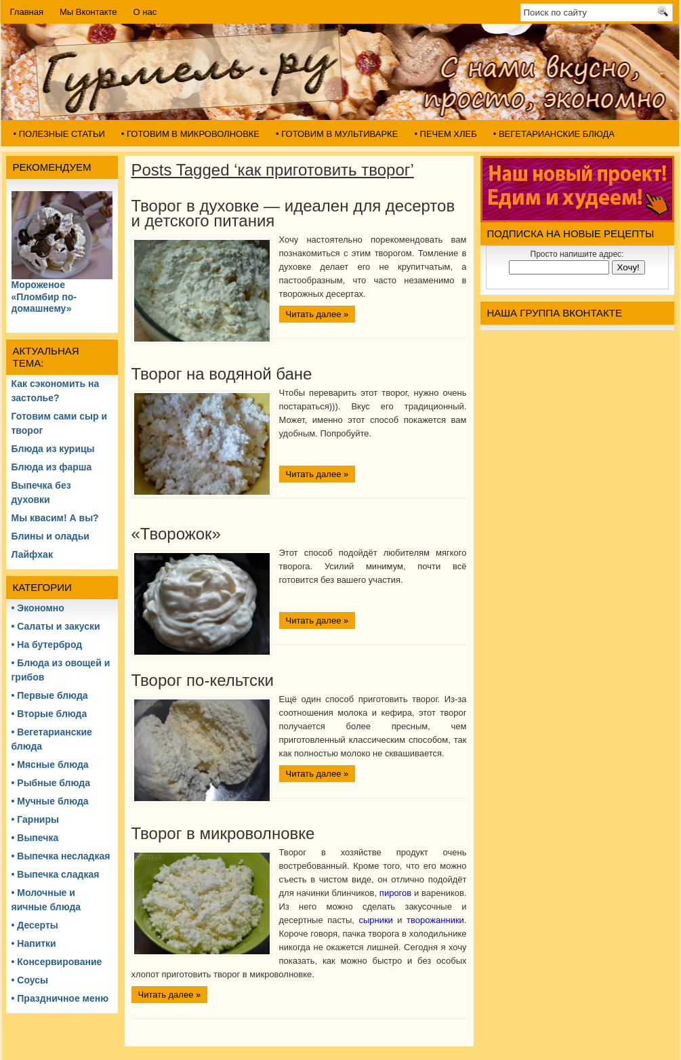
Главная (26, 12)
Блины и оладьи (50, 536)
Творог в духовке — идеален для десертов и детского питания (293, 213)
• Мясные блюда (50, 764)
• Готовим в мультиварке (337, 134)
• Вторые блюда (49, 713)
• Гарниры (35, 819)
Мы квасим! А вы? (55, 517)
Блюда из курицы (53, 448)
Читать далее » (317, 314)
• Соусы (30, 980)
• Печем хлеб (445, 134)
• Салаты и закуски (56, 626)
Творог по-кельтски (202, 680)
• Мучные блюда (50, 801)
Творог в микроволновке (223, 833)
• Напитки (34, 943)
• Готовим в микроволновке (190, 134)
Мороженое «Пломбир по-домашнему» (44, 296)
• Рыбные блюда (51, 782)
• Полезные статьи (59, 134)
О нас (145, 12)
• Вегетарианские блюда (554, 134)
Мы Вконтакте (88, 12)
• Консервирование (57, 961)
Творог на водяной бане (221, 374)
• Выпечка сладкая (56, 874)
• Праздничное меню (60, 998)
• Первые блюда (50, 695)
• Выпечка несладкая (61, 856)
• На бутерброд (47, 644)
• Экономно (38, 608)
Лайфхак (32, 554)
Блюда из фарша (52, 467)
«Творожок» (176, 534)
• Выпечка (35, 837)
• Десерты (35, 925)
